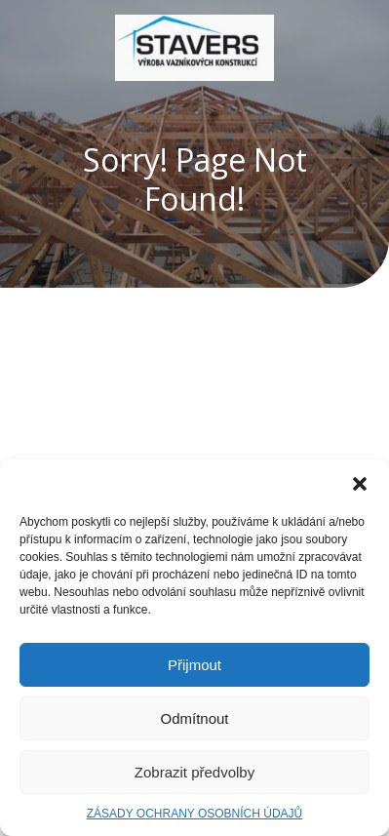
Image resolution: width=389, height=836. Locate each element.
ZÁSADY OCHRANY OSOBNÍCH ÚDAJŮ (195, 813)
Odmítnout (194, 718)
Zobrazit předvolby (194, 772)
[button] (360, 484)
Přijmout (194, 665)
